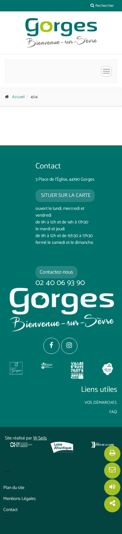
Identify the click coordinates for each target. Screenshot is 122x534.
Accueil (18, 97)
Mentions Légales (19, 499)
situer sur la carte (65, 195)
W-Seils (40, 438)
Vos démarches (101, 402)
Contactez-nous (56, 272)
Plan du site (13, 488)
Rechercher (102, 6)
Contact (10, 510)
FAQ (113, 412)
